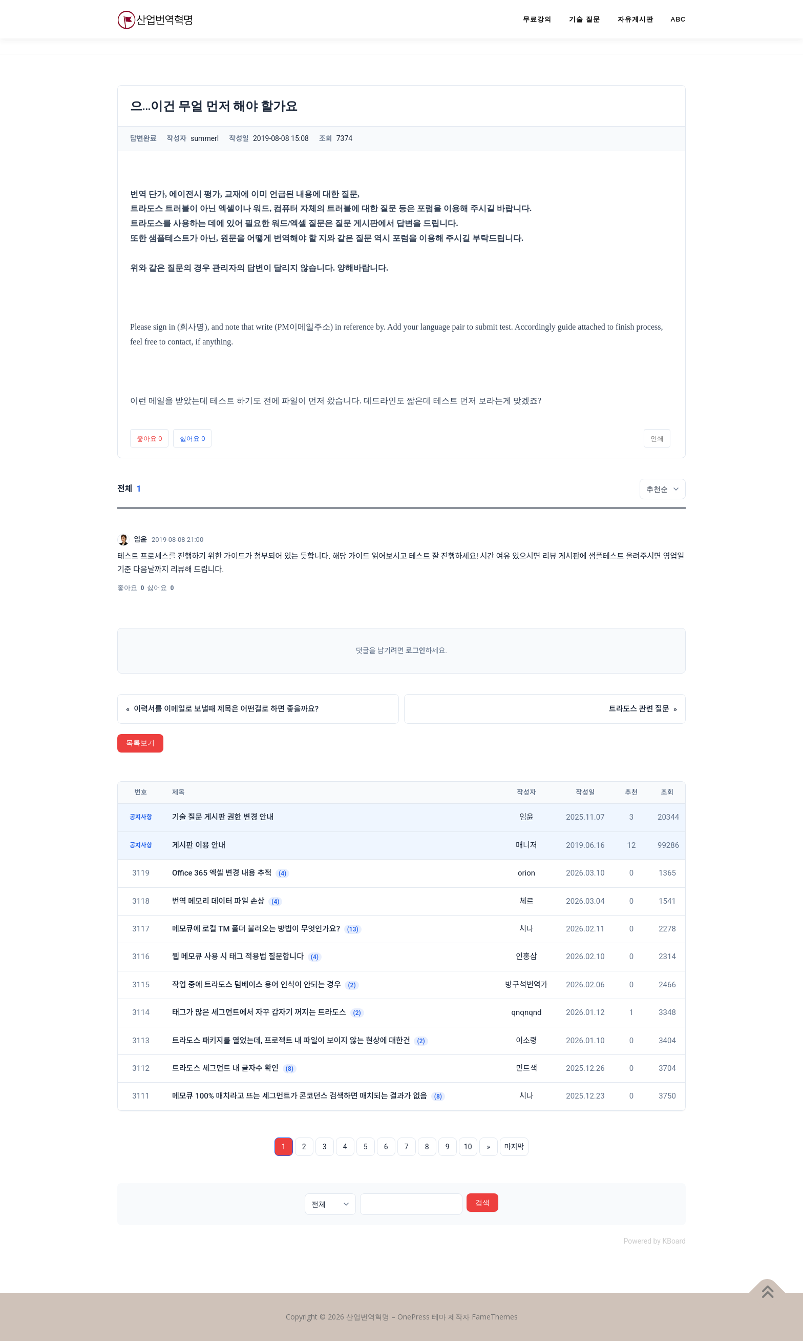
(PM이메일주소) (303, 326)
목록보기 (140, 743)
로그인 (416, 650)
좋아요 (149, 438)
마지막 (514, 1147)
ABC (678, 19)
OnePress (413, 1317)
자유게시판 (635, 19)
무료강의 (537, 19)
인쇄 (657, 438)
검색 (482, 1202)
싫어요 (192, 438)
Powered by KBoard (654, 1241)
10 (468, 1147)
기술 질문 (584, 19)
